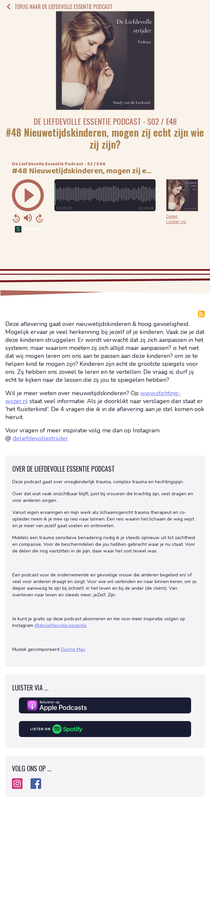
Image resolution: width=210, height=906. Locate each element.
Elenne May (73, 649)
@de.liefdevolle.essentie (61, 625)
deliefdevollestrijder (40, 438)
